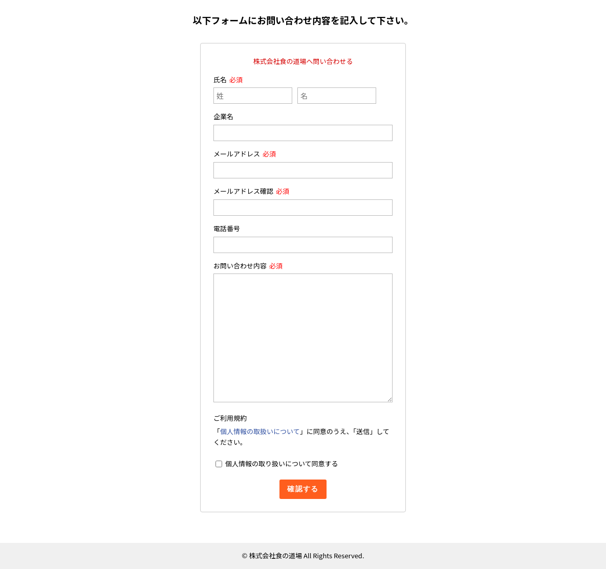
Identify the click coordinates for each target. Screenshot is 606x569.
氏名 (220, 79)
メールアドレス (236, 153)
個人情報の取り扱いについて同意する (281, 463)
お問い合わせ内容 (240, 265)
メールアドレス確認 (243, 191)
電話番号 (226, 228)
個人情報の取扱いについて (260, 431)
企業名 (223, 116)
